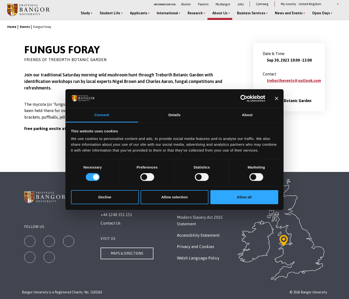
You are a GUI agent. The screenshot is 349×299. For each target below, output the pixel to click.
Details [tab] (174, 115)
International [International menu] (167, 13)
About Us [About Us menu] (219, 13)
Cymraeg (262, 4)
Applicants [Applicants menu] (138, 13)
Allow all (244, 197)
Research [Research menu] (195, 13)
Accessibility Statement (198, 235)
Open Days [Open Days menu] (321, 13)
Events (25, 27)
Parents (203, 4)
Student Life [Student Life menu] (110, 13)
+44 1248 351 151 (116, 214)
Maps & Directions (127, 253)
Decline (104, 197)
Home (11, 27)
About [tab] (247, 115)
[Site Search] (338, 13)
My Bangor (223, 4)
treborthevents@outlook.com (294, 80)
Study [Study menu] (85, 13)
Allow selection (174, 197)
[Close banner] (276, 98)
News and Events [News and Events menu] (288, 13)
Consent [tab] (102, 115)
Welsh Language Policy (198, 258)
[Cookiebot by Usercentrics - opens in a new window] (244, 98)
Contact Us (110, 223)
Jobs (241, 4)
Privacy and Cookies (195, 246)
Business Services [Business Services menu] (251, 13)
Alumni (186, 4)
